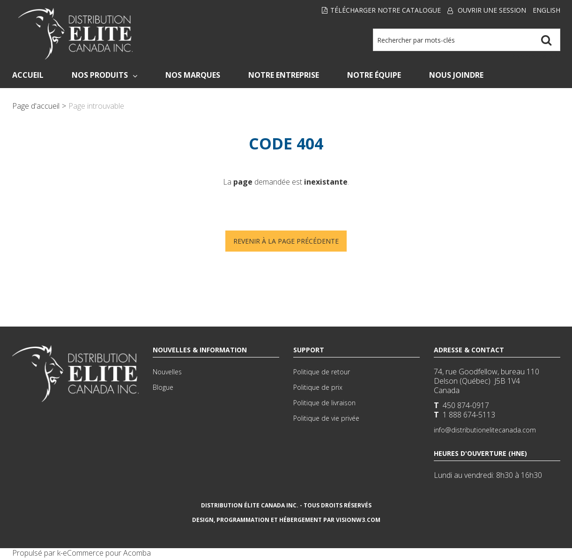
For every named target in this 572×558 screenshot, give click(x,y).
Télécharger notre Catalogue (381, 10)
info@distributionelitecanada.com (485, 429)
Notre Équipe (374, 75)
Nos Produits (104, 75)
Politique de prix (317, 387)
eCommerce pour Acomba (107, 553)
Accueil (28, 75)
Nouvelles (167, 371)
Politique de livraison (324, 402)
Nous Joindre (456, 75)
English (546, 10)
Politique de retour (321, 371)
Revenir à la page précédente (286, 241)
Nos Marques (192, 75)
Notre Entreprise (283, 75)
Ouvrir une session (492, 10)
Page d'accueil (35, 106)
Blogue (163, 387)
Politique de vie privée (326, 418)
